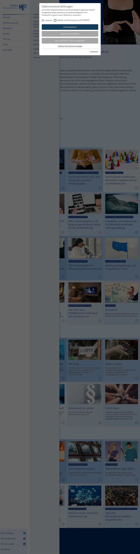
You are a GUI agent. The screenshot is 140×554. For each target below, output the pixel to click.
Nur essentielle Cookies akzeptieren (70, 40)
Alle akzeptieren (70, 27)
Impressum (94, 51)
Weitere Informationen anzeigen (70, 46)
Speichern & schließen (70, 33)
